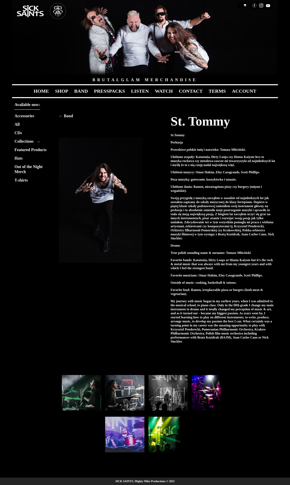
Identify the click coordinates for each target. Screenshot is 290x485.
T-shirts (21, 180)
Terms (217, 91)
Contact (191, 91)
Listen (140, 91)
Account (244, 91)
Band (81, 91)
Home (41, 91)
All (17, 124)
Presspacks (109, 91)
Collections (23, 141)
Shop (61, 91)
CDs (18, 133)
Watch (164, 91)
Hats (18, 158)
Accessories (24, 116)
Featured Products (30, 149)
